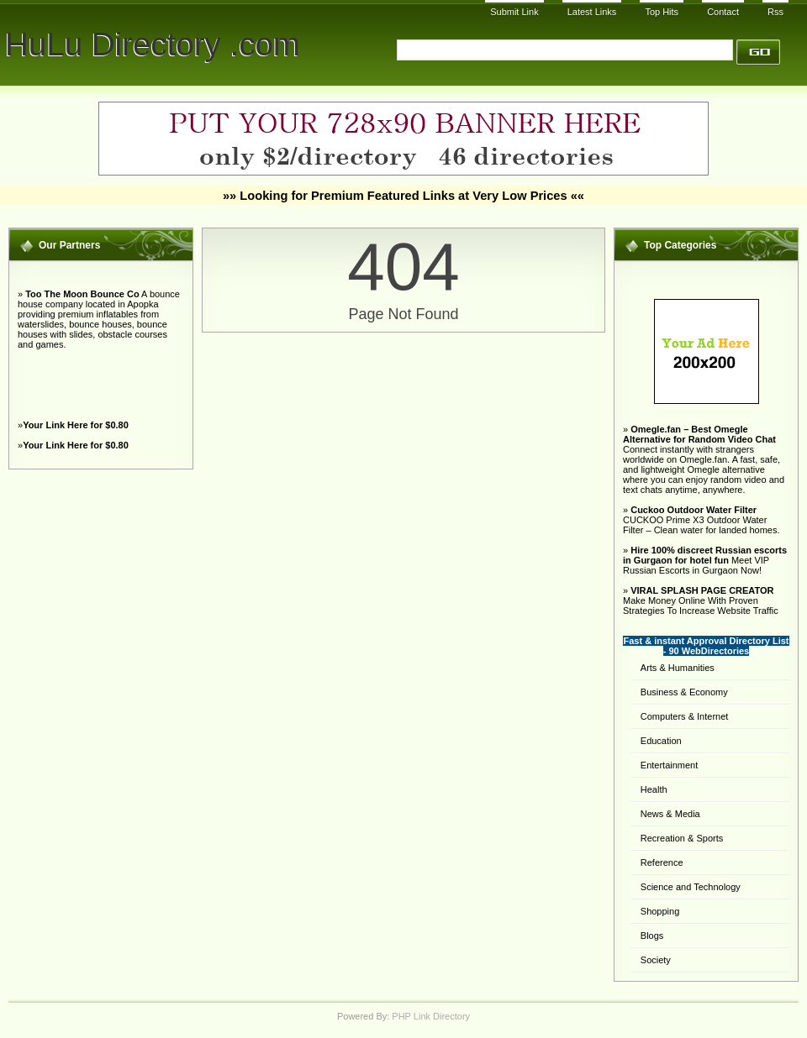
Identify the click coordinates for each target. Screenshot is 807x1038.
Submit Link (514, 12)
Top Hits (661, 12)
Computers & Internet (685, 716)
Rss (775, 12)
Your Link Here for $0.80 (76, 425)
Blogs (652, 936)
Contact (723, 12)
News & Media (670, 814)
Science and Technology (691, 887)
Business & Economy (684, 692)
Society (656, 960)
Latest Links (592, 12)
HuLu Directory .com (152, 44)
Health (654, 789)
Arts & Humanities (678, 668)
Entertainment (669, 765)
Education (661, 741)
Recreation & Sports (682, 838)
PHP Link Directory (431, 1016)
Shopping (660, 911)
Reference (662, 862)
